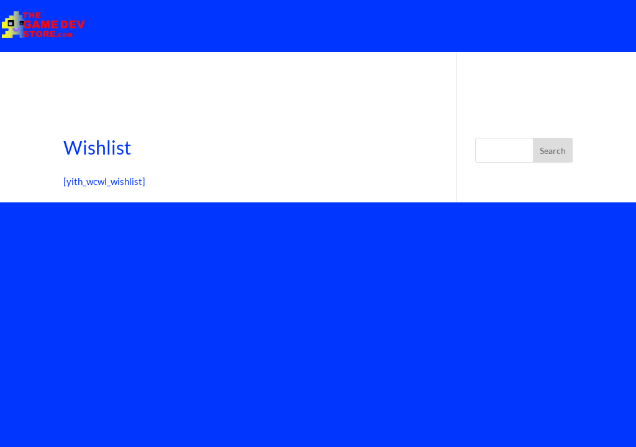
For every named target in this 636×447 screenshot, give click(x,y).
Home (601, 25)
